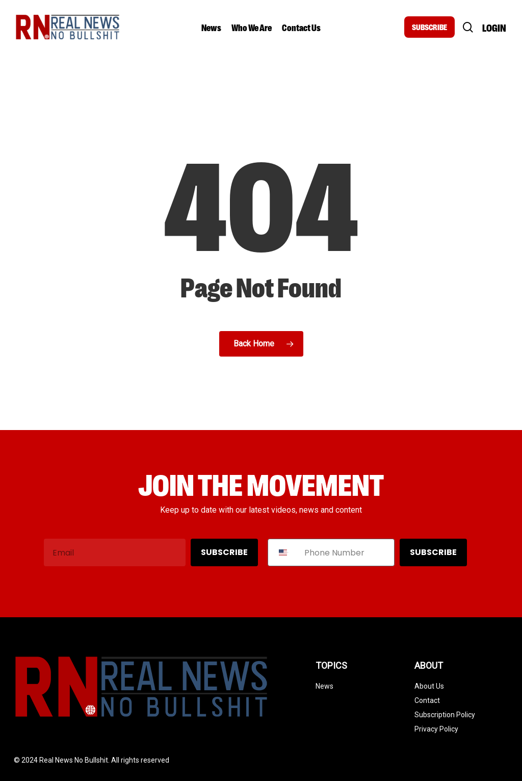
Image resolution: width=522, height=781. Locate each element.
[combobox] (283, 552)
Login (494, 27)
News (324, 686)
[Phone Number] (346, 552)
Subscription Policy (444, 715)
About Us (429, 686)
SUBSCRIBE (429, 27)
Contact (427, 700)
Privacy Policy (436, 729)
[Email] (115, 552)
